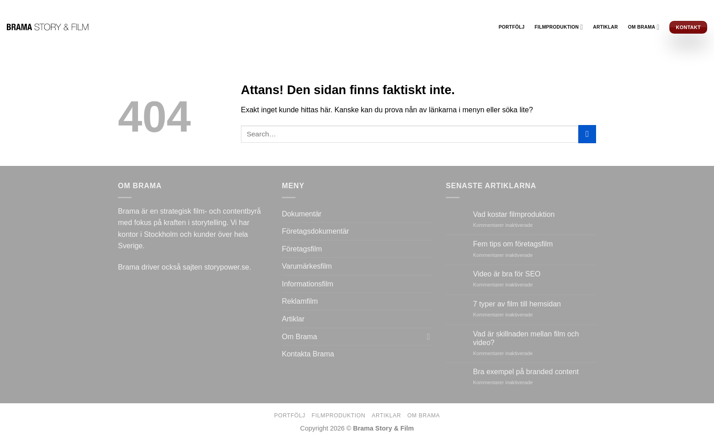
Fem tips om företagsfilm (513, 244)
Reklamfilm (300, 301)
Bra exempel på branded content (526, 372)
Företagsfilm (302, 249)
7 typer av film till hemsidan (517, 304)
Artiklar (605, 27)
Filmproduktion (559, 27)
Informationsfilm (307, 284)
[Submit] (587, 134)
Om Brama (643, 27)
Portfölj (512, 27)
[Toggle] (428, 336)
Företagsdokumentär (315, 231)
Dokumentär (301, 214)
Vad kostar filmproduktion (514, 214)
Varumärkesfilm (307, 266)
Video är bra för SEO (507, 274)
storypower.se (226, 267)
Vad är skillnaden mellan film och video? (526, 338)
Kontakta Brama (308, 354)
